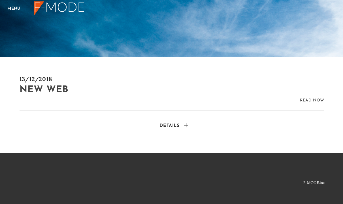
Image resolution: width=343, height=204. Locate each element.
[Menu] (14, 8)
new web (44, 89)
